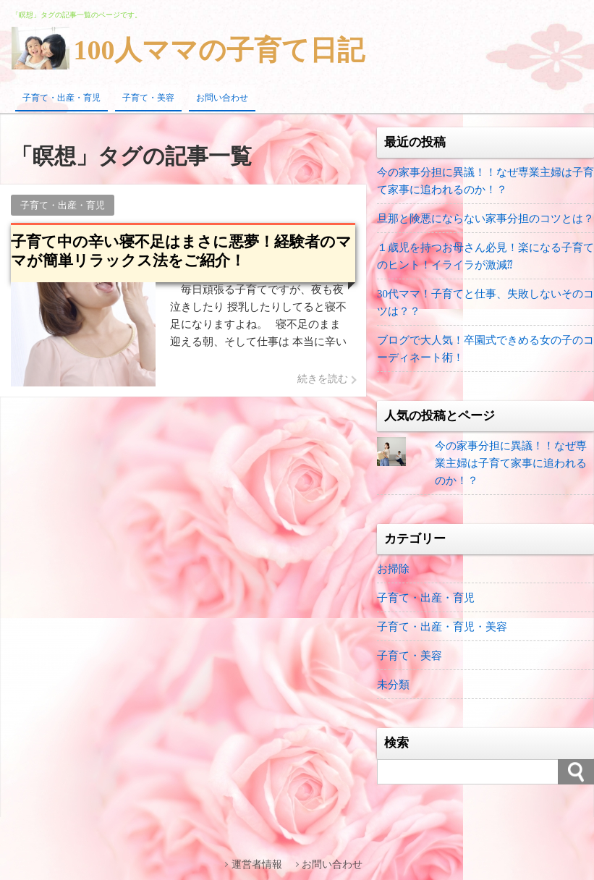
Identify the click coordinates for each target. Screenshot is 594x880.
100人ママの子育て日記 (219, 50)
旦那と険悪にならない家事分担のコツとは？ (485, 218)
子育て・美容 (148, 98)
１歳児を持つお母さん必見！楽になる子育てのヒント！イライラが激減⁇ (485, 256)
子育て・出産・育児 (61, 98)
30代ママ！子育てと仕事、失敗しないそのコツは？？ (485, 302)
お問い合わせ (222, 98)
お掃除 (393, 569)
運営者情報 (257, 864)
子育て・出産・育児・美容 (442, 626)
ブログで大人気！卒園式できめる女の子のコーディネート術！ (485, 348)
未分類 (393, 684)
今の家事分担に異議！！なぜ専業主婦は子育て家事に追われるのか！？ (485, 180)
